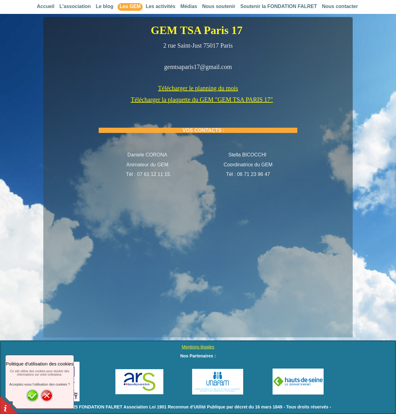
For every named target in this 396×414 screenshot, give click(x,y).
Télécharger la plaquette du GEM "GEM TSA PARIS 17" (202, 99)
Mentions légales (198, 346)
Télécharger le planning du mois (198, 88)
